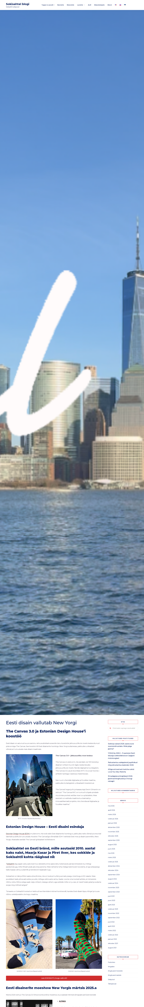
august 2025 (112, 844)
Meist (110, 5)
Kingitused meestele (115, 971)
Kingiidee (111, 967)
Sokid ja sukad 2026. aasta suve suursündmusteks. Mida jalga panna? (121, 746)
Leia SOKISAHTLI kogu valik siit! (54, 978)
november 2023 (113, 887)
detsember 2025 (114, 827)
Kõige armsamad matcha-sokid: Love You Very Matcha (121, 770)
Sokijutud (111, 979)
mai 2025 (111, 853)
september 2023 (114, 892)
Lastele (80, 5)
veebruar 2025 (113, 862)
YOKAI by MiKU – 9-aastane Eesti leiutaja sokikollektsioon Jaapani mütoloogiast (121, 755)
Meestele (70, 5)
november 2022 (113, 913)
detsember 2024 (114, 866)
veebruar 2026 (113, 819)
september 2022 (114, 918)
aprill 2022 (111, 926)
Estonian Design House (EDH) (18, 834)
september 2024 (114, 875)
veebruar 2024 (113, 883)
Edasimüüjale (99, 5)
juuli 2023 (111, 896)
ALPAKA (62, 1001)
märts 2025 (112, 857)
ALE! (89, 5)
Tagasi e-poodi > (48, 5)
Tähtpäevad (112, 984)
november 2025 (113, 832)
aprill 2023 (111, 905)
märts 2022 (112, 930)
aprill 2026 (111, 810)
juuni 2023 (111, 900)
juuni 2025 (111, 849)
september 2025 (114, 840)
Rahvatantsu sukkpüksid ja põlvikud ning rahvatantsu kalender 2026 (122, 763)
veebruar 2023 (113, 909)
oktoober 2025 (113, 836)
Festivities (111, 962)
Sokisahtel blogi (17, 4)
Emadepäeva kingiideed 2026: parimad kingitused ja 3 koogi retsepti (120, 778)
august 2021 (112, 948)
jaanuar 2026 (112, 823)
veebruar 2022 (113, 935)
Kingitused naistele (114, 975)
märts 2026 (112, 814)
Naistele (60, 5)
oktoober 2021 (113, 943)
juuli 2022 (111, 922)
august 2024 (112, 879)
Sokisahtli (10, 864)
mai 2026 (111, 806)
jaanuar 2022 (112, 939)
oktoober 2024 (113, 870)
